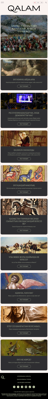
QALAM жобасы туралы (24, 379)
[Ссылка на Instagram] (14, 387)
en (41, 2)
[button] (2, 2)
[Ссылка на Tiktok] (30, 387)
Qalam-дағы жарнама (24, 382)
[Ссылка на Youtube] (26, 387)
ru (38, 2)
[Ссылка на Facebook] (18, 387)
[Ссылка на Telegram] (22, 387)
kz (35, 2)
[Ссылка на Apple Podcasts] (34, 387)
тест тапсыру (24, 38)
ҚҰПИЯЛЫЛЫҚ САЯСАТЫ (24, 376)
